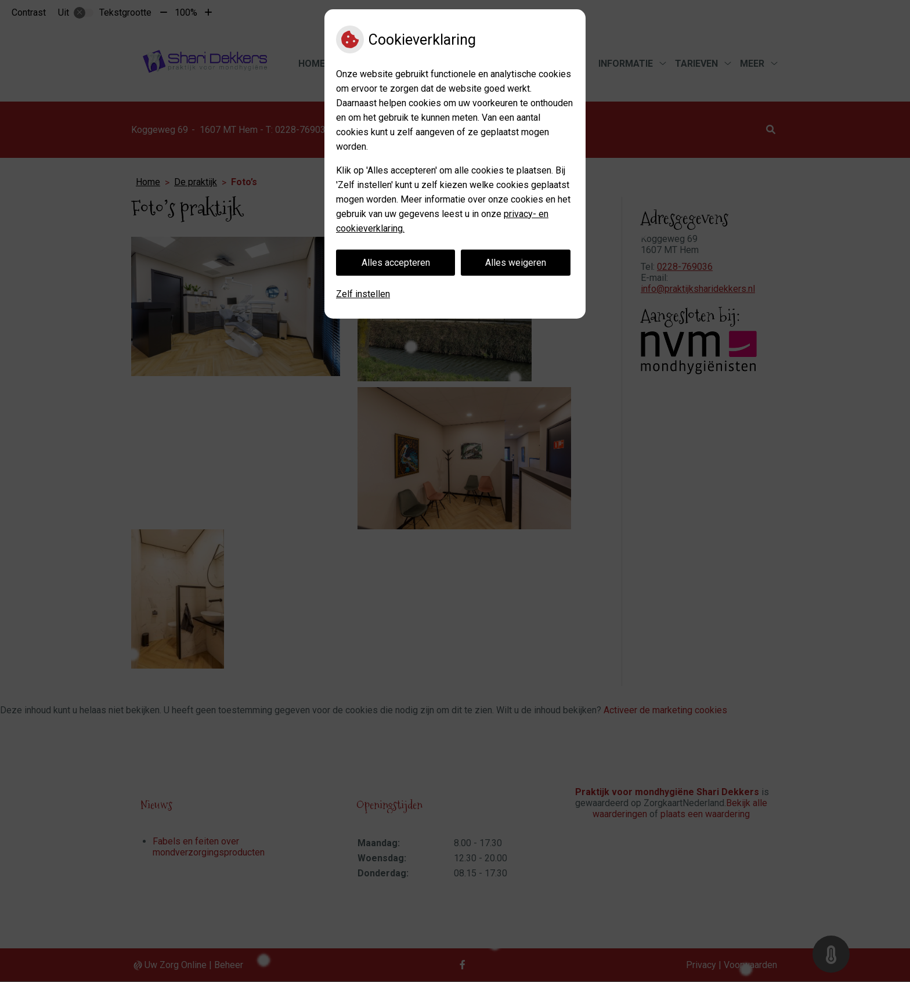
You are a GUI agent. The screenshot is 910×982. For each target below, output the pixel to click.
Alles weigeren (515, 262)
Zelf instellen (363, 293)
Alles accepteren (396, 262)
